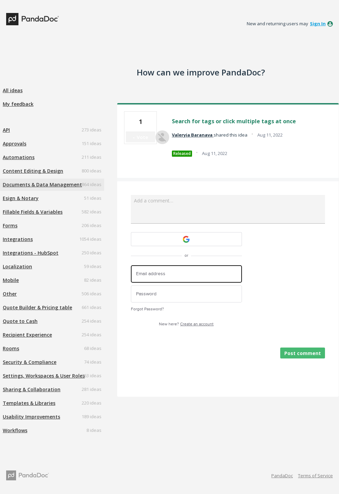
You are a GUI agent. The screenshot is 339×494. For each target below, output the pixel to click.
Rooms (11, 348)
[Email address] (186, 274)
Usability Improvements (31, 416)
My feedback (18, 104)
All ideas (13, 90)
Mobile (11, 280)
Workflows (15, 430)
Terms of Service (315, 475)
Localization (17, 266)
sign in (318, 23)
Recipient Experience (27, 334)
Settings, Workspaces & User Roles (44, 375)
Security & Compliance (29, 362)
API (6, 130)
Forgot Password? (147, 309)
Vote (142, 137)
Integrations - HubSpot (30, 253)
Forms (10, 225)
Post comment (302, 353)
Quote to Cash (20, 321)
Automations (19, 157)
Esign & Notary (21, 198)
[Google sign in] (186, 239)
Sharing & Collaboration (31, 389)
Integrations (18, 239)
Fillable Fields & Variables (33, 212)
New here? (186, 324)
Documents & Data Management (42, 184)
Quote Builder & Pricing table (37, 307)
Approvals (14, 143)
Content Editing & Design (33, 171)
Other (10, 294)
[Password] (186, 294)
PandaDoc (282, 475)
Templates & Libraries (29, 403)
